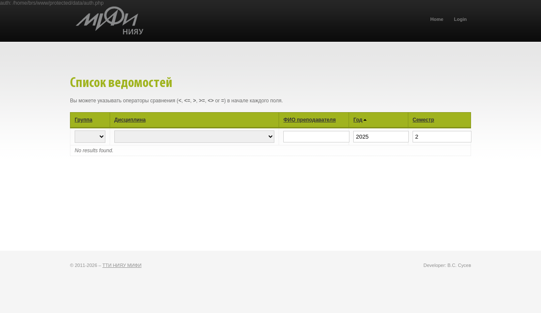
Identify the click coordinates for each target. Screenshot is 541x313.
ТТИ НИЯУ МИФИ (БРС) (149, 28)
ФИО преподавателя (309, 120)
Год (357, 120)
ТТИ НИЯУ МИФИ (122, 265)
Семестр (423, 120)
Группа (83, 120)
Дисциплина (130, 120)
